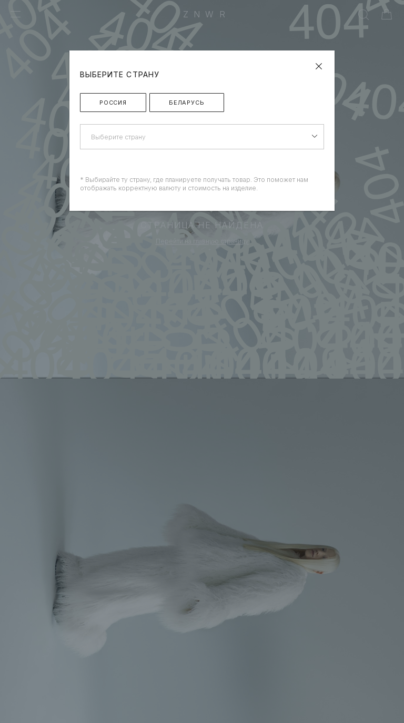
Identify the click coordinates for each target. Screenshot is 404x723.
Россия (113, 102)
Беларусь (187, 102)
